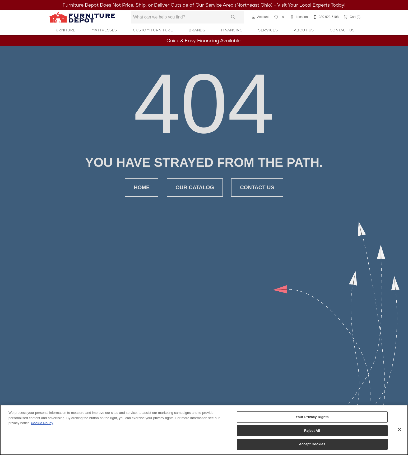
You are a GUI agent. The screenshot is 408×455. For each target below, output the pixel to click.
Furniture (64, 30)
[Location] (298, 17)
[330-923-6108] (325, 17)
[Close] (399, 429)
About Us (304, 30)
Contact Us (342, 30)
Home (141, 187)
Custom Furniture (153, 30)
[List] (279, 17)
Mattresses (104, 30)
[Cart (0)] (351, 17)
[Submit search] (233, 17)
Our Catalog (194, 187)
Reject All (312, 431)
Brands (197, 30)
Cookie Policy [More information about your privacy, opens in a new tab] (42, 423)
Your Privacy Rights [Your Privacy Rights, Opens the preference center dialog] (312, 417)
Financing (232, 30)
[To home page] (82, 17)
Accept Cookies (312, 444)
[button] (253, 17)
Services (268, 30)
